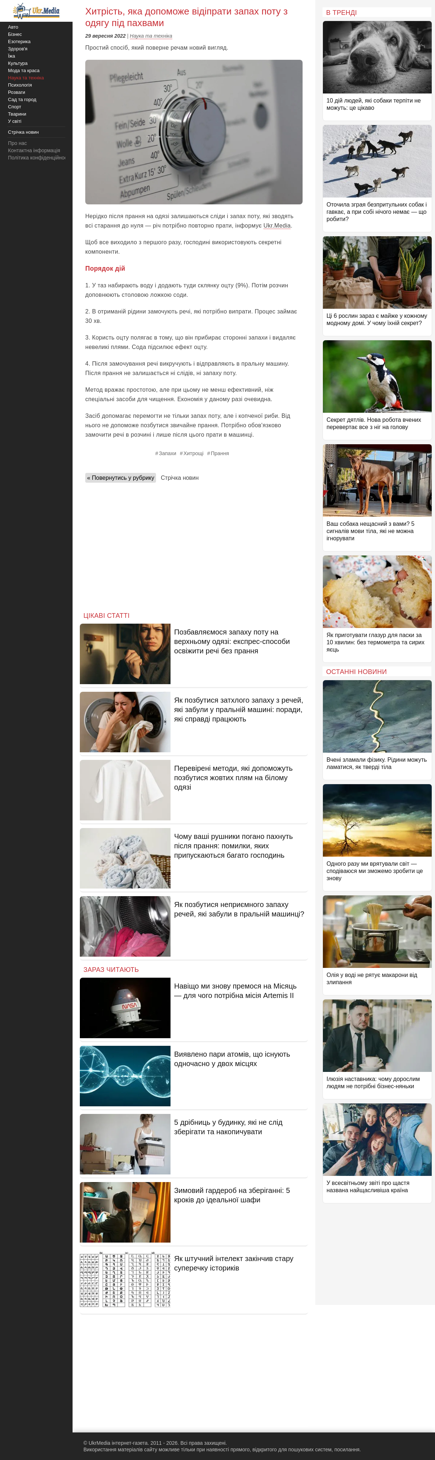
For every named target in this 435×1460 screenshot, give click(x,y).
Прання (220, 453)
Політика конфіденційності (39, 158)
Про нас (17, 143)
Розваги (16, 92)
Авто (13, 27)
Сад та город (22, 99)
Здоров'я (18, 48)
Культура (18, 63)
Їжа (11, 56)
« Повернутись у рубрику (120, 478)
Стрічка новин (179, 478)
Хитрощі (194, 453)
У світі (14, 121)
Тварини (17, 114)
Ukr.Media (277, 225)
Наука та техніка (151, 36)
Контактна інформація (34, 150)
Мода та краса (24, 70)
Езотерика (19, 41)
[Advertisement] (194, 545)
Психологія (20, 85)
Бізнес (15, 34)
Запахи (167, 453)
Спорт (14, 106)
